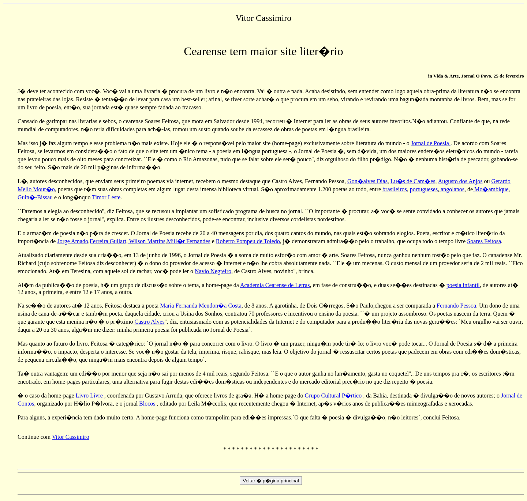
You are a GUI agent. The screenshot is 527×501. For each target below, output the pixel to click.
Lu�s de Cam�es (413, 181)
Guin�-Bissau (35, 197)
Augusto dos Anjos (460, 181)
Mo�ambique (490, 189)
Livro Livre (90, 395)
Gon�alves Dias (367, 181)
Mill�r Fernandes (188, 241)
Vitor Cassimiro (70, 437)
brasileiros (394, 189)
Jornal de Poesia (431, 143)
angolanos (451, 189)
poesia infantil (463, 285)
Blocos (148, 403)
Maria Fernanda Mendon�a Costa (201, 305)
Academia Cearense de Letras (275, 285)
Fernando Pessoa (456, 305)
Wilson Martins (146, 241)
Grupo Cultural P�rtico (334, 395)
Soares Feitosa (484, 241)
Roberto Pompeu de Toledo (248, 241)
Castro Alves (149, 322)
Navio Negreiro (213, 271)
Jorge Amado (72, 241)
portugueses (424, 189)
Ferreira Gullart (108, 241)
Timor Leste (106, 197)
